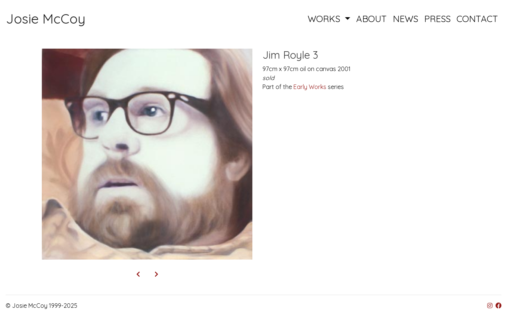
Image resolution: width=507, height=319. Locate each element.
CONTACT (477, 18)
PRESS (437, 18)
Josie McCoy (45, 18)
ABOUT (371, 18)
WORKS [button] (325, 18)
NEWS (405, 18)
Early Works (309, 87)
